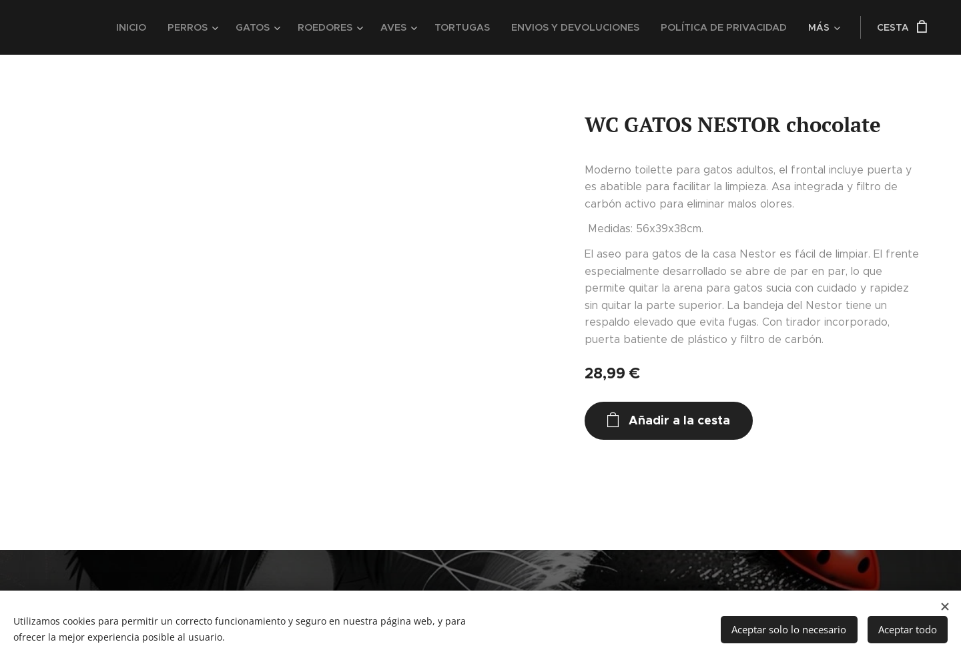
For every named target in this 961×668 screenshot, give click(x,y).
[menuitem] (145, 27)
